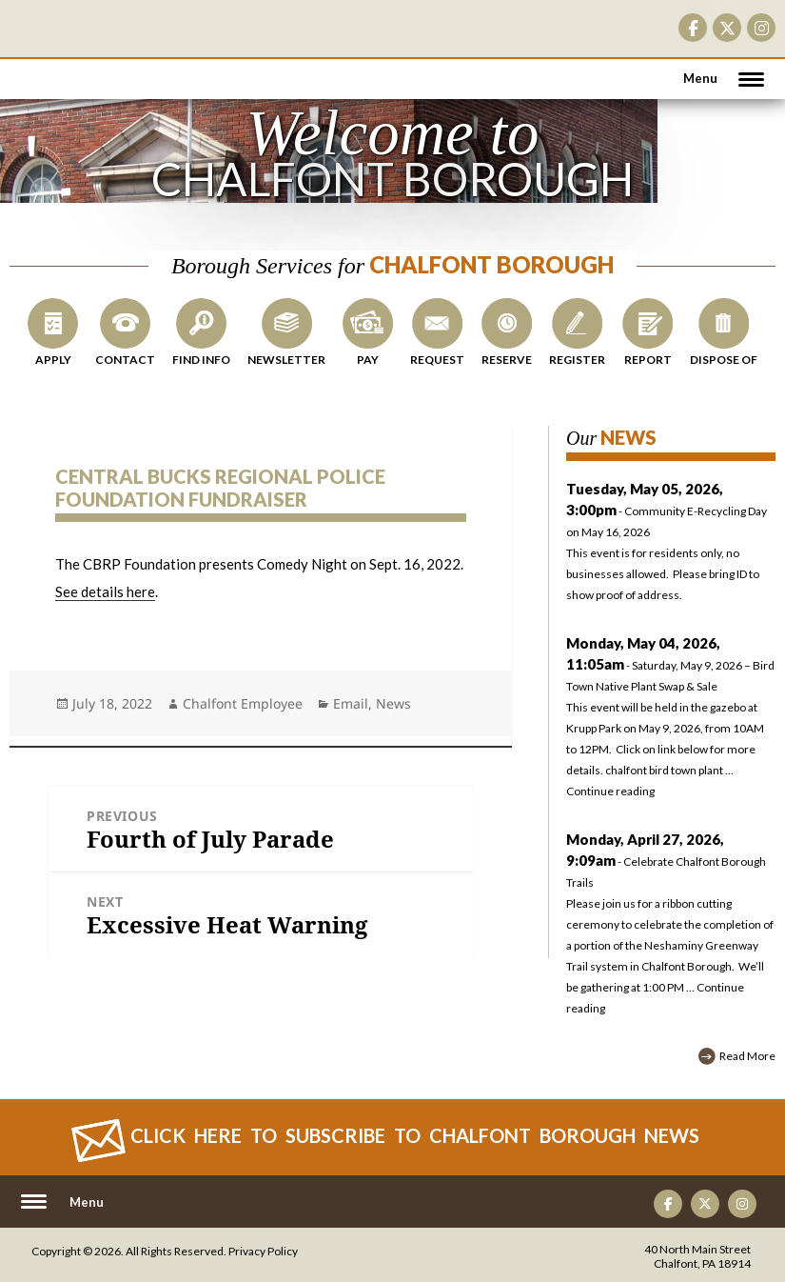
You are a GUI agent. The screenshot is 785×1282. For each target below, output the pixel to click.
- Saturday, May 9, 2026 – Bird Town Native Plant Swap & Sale (670, 665)
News (393, 703)
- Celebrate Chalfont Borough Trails (666, 861)
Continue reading (610, 791)
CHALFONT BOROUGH (71, 67)
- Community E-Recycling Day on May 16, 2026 (670, 544)
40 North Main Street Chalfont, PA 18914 (697, 1256)
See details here (105, 591)
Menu (700, 78)
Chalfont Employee (243, 703)
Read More (747, 1056)
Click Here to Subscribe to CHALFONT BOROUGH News (414, 1135)
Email (350, 703)
